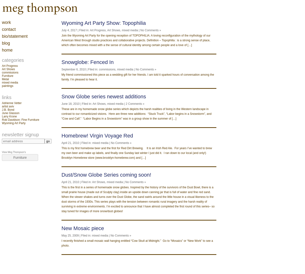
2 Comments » (135, 103)
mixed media (10, 82)
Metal (5, 79)
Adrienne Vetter (12, 103)
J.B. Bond (8, 109)
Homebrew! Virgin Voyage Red (97, 136)
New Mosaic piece (82, 228)
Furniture (7, 76)
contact (9, 29)
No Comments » (150, 30)
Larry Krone (9, 116)
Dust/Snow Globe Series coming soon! (106, 175)
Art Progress (10, 66)
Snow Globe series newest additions (103, 97)
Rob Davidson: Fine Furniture (20, 119)
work (6, 22)
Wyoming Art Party (13, 123)
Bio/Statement (15, 36)
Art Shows (8, 69)
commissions (10, 72)
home (7, 50)
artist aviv (8, 106)
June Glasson (10, 113)
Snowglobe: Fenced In (87, 62)
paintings (7, 86)
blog (6, 43)
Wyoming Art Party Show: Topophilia (103, 23)
